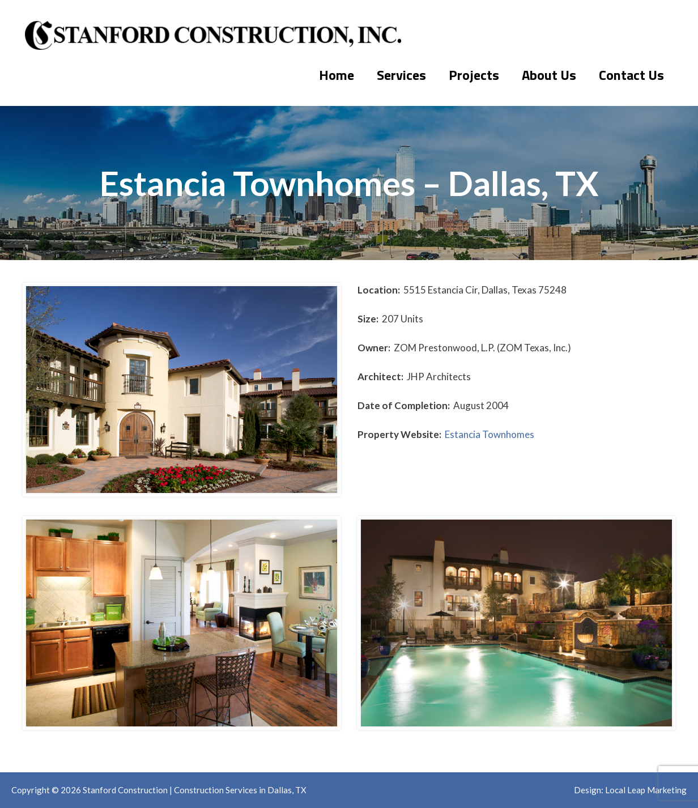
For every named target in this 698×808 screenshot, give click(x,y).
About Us (549, 75)
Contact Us (631, 75)
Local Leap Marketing (646, 790)
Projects (474, 75)
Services (401, 75)
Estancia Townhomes (489, 434)
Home (336, 75)
